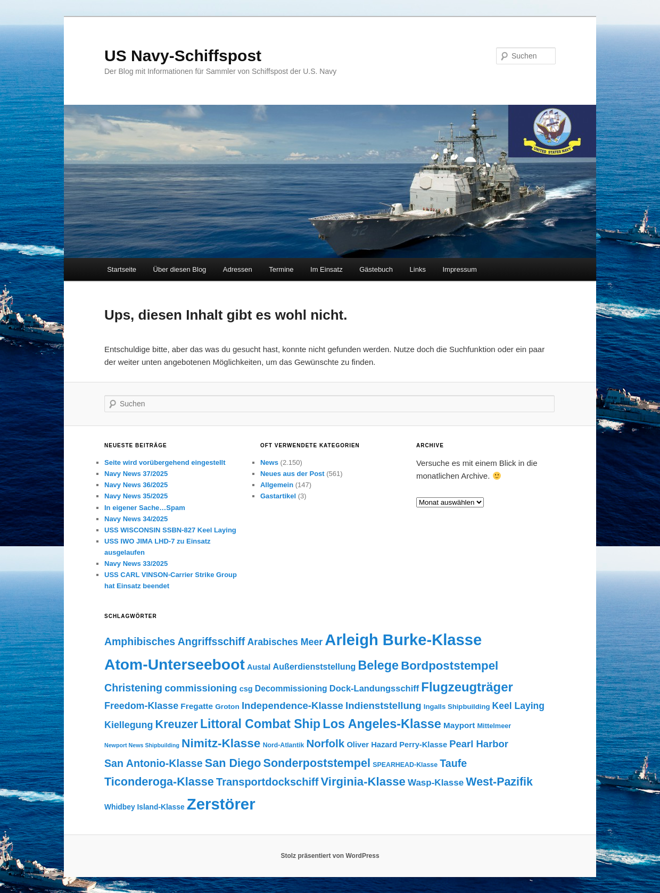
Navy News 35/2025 (136, 496)
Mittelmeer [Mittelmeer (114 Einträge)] (494, 726)
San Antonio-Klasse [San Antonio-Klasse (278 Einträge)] (153, 763)
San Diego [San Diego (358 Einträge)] (233, 763)
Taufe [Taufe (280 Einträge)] (453, 763)
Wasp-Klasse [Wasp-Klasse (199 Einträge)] (436, 783)
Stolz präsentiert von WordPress (329, 855)
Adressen (237, 269)
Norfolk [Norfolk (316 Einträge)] (325, 743)
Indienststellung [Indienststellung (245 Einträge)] (383, 705)
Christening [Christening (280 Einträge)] (133, 688)
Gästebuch (376, 269)
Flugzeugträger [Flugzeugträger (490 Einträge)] (467, 687)
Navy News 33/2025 (136, 563)
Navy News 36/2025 (136, 485)
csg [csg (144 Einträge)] (246, 689)
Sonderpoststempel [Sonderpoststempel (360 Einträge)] (316, 763)
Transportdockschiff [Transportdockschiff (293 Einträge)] (267, 782)
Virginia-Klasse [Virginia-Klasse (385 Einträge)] (362, 781)
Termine (281, 269)
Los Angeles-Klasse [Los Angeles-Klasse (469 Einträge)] (382, 724)
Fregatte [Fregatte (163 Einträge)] (196, 706)
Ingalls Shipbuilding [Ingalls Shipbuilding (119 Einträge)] (457, 707)
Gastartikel (278, 496)
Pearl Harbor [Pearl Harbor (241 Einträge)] (478, 743)
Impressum (459, 269)
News (269, 462)
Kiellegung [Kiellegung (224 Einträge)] (128, 725)
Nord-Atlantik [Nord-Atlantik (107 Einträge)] (283, 745)
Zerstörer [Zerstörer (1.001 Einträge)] (221, 804)
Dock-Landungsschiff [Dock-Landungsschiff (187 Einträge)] (374, 688)
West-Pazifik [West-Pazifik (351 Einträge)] (499, 781)
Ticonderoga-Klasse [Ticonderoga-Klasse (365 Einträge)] (159, 781)
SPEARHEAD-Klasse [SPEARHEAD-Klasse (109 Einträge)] (405, 765)
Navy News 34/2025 (136, 519)
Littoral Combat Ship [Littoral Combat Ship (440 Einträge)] (260, 724)
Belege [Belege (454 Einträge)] (378, 665)
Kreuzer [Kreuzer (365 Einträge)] (176, 724)
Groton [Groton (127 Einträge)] (227, 707)
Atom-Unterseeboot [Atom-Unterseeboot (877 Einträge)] (174, 664)
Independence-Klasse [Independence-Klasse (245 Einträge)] (292, 705)
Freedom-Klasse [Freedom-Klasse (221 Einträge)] (141, 705)
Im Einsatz (326, 269)
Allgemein (276, 485)
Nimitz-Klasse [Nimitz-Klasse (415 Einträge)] (221, 743)
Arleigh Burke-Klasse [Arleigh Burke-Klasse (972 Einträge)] (403, 639)
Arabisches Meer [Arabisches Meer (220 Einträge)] (285, 642)
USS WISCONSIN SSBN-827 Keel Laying (170, 530)
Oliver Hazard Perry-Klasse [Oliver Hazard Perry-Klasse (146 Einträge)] (396, 744)
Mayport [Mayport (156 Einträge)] (459, 725)
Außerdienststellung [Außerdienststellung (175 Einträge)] (314, 666)
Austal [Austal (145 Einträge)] (258, 667)
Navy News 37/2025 (136, 474)
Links (418, 269)
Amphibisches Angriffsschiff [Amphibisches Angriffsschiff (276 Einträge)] (174, 641)
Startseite (121, 269)
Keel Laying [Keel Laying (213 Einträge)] (518, 705)
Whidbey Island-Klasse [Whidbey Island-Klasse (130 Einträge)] (144, 807)
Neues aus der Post (292, 474)
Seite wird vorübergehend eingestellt (165, 462)
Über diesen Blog (180, 269)
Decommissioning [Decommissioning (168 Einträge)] (291, 688)
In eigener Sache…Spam (144, 508)
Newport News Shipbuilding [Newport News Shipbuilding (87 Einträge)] (141, 745)
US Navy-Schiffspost (182, 55)
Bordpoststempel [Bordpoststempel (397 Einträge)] (449, 665)
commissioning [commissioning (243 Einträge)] (200, 688)
